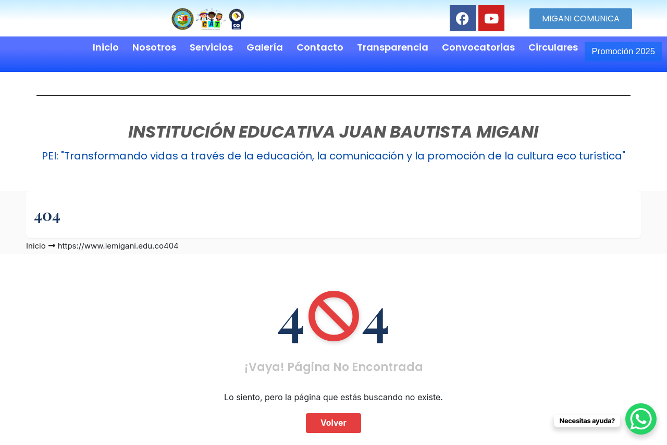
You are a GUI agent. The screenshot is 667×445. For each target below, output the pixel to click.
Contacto (304, 47)
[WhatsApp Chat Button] (641, 419)
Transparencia (377, 47)
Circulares (538, 47)
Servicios (196, 47)
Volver (333, 419)
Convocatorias (463, 47)
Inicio (91, 47)
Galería (249, 47)
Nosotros (139, 47)
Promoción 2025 (615, 49)
